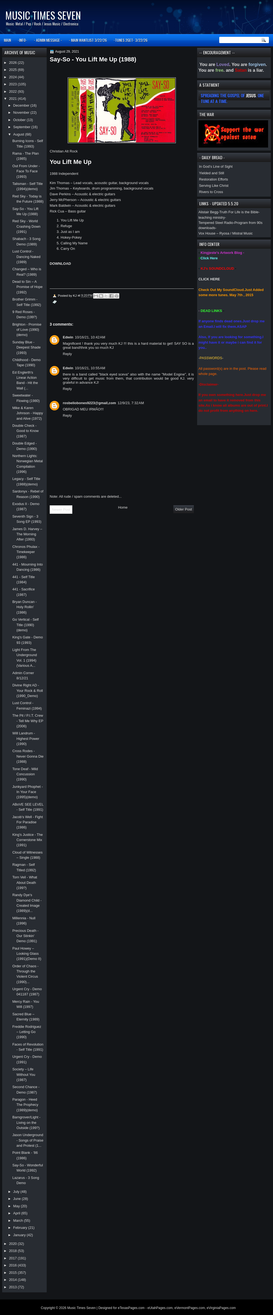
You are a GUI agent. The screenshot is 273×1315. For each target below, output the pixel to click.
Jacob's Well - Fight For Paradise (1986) (27, 822)
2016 (13, 1265)
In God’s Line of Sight (216, 166)
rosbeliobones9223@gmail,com (89, 403)
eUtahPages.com (160, 1308)
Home (123, 507)
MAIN (7, 40)
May (17, 1206)
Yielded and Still (211, 173)
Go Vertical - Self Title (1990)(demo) (25, 624)
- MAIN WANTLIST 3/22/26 (88, 40)
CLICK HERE (209, 279)
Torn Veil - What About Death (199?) (24, 882)
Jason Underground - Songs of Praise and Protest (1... (27, 1140)
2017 (13, 1258)
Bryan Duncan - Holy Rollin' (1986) (24, 607)
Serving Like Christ (214, 186)
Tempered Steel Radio (215, 223)
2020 (13, 1244)
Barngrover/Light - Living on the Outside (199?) (26, 1122)
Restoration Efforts (213, 179)
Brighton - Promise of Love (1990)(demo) (26, 329)
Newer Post (61, 510)
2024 (13, 77)
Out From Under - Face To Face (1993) (26, 171)
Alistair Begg (208, 212)
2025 (13, 70)
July (16, 1192)
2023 (13, 84)
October (19, 120)
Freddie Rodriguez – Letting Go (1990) (26, 1032)
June (17, 1199)
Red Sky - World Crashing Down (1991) (26, 226)
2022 (13, 91)
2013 (13, 1287)
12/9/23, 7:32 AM (131, 403)
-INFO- (22, 40)
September (22, 127)
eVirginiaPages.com (221, 1308)
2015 (13, 1273)
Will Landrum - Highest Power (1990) (25, 738)
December (21, 105)
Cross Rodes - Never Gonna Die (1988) (27, 756)
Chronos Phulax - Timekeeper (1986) (25, 552)
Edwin (68, 337)
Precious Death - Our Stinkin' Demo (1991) (25, 936)
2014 (13, 1280)
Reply (67, 354)
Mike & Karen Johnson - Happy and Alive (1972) (27, 413)
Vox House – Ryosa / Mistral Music (225, 233)
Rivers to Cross (211, 192)
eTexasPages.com (131, 1308)
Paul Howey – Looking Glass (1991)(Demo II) (26, 953)
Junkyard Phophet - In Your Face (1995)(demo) (27, 792)
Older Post (183, 509)
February (20, 1228)
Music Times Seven (43, 15)
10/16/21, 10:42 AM (90, 337)
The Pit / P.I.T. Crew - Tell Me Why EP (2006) (27, 720)
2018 (13, 1251)
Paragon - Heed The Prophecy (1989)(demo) (25, 1104)
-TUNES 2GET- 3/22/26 (130, 40)
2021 (13, 99)
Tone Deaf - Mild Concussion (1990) (25, 774)
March (18, 1220)
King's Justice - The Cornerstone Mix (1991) (27, 840)
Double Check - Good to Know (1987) (25, 431)
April (17, 1213)
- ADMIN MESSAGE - (48, 40)
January (19, 1235)
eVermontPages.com (189, 1308)
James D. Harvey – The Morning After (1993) (27, 534)
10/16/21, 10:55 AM (90, 368)
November (21, 112)
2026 (13, 63)
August (19, 134)
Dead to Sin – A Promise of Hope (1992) (27, 287)
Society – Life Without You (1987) (23, 1074)
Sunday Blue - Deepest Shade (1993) (26, 347)
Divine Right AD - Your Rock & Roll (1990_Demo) (27, 690)
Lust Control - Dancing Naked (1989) (26, 256)
